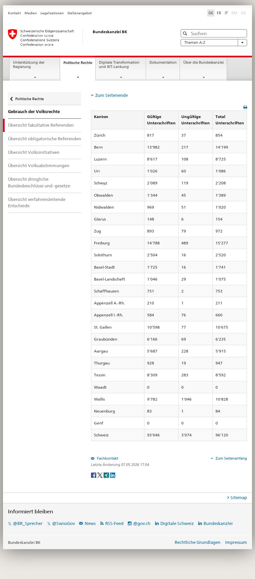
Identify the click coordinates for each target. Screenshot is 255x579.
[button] (186, 33)
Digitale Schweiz (177, 523)
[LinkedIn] (112, 474)
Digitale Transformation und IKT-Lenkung (119, 64)
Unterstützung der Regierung (28, 64)
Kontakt (14, 13)
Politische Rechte (79, 64)
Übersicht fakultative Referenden (41, 125)
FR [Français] (219, 13)
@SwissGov (63, 523)
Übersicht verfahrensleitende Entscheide (36, 203)
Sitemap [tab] (238, 497)
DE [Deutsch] (211, 13)
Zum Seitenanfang (230, 458)
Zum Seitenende (111, 95)
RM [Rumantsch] (234, 13)
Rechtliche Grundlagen (197, 542)
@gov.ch (141, 523)
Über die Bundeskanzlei (203, 62)
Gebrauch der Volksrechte (34, 111)
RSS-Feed (114, 523)
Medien (31, 13)
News (90, 523)
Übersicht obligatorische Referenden (44, 138)
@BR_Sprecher (27, 523)
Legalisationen (52, 13)
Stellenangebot (79, 13)
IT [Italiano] (226, 13)
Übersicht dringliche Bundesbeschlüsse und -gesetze (39, 182)
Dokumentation (163, 62)
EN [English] (243, 13)
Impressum (236, 542)
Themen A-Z (213, 42)
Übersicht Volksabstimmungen (38, 165)
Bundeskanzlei (218, 523)
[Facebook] (94, 474)
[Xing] (107, 474)
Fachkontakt (107, 458)
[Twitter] (100, 474)
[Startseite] (86, 37)
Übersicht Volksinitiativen (33, 152)
